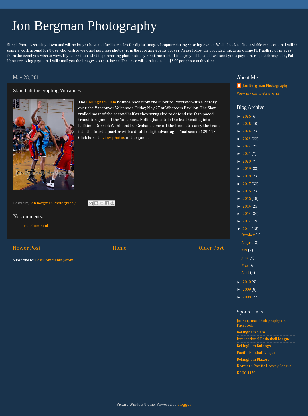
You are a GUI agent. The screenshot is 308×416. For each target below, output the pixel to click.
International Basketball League (263, 339)
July (244, 250)
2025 (247, 124)
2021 (247, 154)
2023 (247, 139)
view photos (113, 138)
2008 (247, 297)
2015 (247, 199)
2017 (247, 184)
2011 (247, 229)
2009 (247, 290)
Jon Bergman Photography (84, 25)
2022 (247, 146)
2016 (247, 191)
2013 (247, 214)
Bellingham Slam (101, 102)
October (248, 235)
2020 (247, 161)
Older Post (211, 248)
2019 (247, 169)
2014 (247, 206)
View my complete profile (258, 93)
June (245, 258)
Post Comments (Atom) (55, 260)
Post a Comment (34, 226)
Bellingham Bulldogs (254, 346)
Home (120, 248)
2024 (247, 131)
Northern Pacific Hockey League (264, 366)
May (245, 265)
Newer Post (26, 248)
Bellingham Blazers (253, 360)
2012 (247, 221)
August (247, 243)
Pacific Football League (256, 353)
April (245, 273)
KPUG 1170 (246, 373)
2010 (247, 282)
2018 (247, 176)
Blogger (184, 405)
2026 (247, 116)
